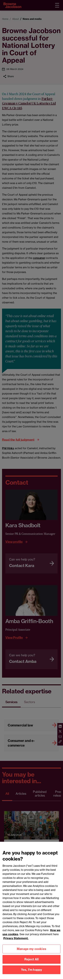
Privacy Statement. (15, 940)
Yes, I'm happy (31, 972)
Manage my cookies (31, 951)
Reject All (31, 962)
